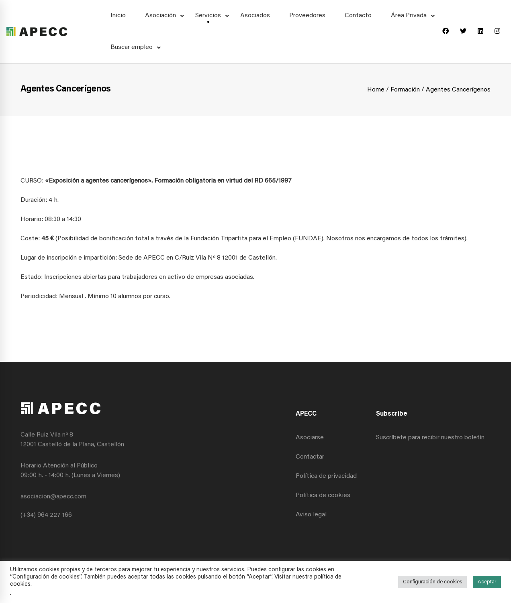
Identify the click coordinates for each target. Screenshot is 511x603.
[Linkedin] (480, 32)
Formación (405, 90)
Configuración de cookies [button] (432, 582)
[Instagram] (497, 32)
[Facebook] (445, 32)
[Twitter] (463, 32)
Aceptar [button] (487, 582)
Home (375, 90)
